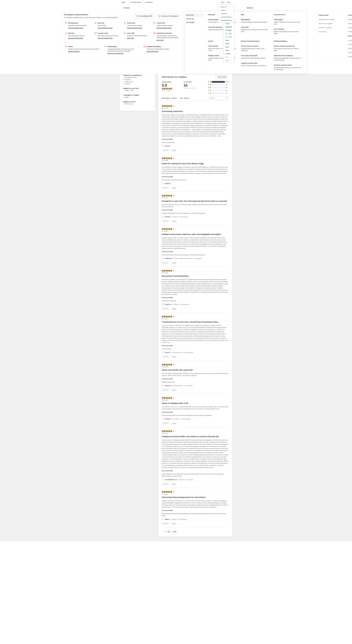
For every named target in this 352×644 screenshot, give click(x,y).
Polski (227, 50)
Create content (213, 46)
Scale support (278, 19)
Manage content (213, 55)
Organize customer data (249, 63)
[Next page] (176, 531)
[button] (173, 98)
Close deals (245, 27)
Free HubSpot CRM (144, 16)
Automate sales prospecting (283, 55)
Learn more (130, 38)
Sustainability (323, 31)
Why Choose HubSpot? (325, 27)
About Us (223, 7)
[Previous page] (165, 531)
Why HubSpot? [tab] (194, 22)
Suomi (227, 40)
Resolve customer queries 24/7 (284, 46)
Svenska (227, 53)
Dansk (227, 43)
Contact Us (224, 13)
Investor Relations (226, 17)
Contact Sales (148, 2)
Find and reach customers (250, 46)
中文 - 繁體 (228, 33)
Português (228, 30)
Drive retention (279, 29)
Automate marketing (215, 27)
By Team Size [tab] (194, 19)
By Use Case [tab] (194, 15)
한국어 (227, 60)
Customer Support (135, 2)
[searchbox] (219, 98)
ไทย (226, 57)
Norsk (227, 47)
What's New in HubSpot (326, 23)
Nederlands (228, 27)
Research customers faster (283, 65)
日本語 (227, 24)
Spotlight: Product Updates (326, 19)
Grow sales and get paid (249, 55)
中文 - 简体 (228, 37)
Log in (222, 2)
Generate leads (213, 19)
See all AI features (74, 51)
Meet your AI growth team (115, 53)
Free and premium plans (75, 28)
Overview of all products (168, 16)
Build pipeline (245, 19)
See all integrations (152, 51)
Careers (223, 10)
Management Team (226, 20)
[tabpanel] (255, 42)
